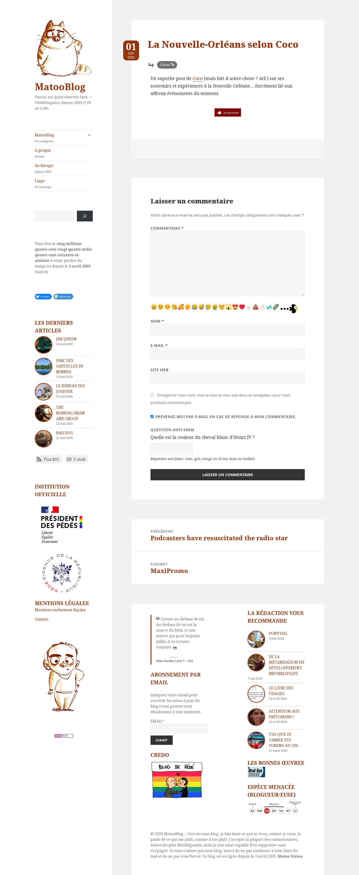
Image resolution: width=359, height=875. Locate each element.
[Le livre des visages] (256, 694)
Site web (160, 369)
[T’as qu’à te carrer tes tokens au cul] (256, 740)
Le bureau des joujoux (70, 388)
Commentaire (167, 228)
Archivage (64, 168)
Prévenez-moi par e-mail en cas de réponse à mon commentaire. (223, 416)
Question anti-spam (172, 429)
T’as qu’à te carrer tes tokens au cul (284, 740)
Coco (198, 78)
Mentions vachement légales (60, 609)
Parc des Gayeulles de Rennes (69, 366)
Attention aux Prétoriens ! (284, 714)
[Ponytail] (256, 639)
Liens (165, 64)
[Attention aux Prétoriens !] (256, 717)
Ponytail (278, 633)
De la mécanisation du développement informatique (286, 665)
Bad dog (64, 432)
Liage (64, 183)
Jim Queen (66, 339)
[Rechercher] (85, 216)
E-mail (159, 345)
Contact (41, 619)
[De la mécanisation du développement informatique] (256, 662)
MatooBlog (60, 86)
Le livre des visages (281, 690)
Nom (157, 321)
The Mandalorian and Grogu (70, 413)
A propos (64, 153)
